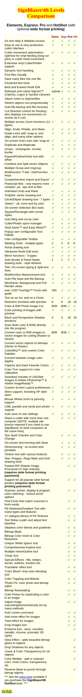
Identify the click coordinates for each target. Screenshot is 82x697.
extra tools (25, 676)
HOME (7, 691)
